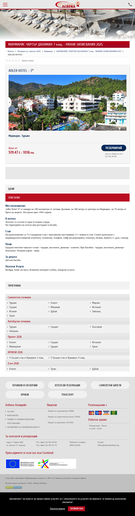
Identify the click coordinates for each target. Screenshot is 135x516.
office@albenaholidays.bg (108, 445)
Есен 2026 (13, 363)
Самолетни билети (110, 385)
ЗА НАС (11, 411)
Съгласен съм (76, 508)
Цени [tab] (11, 189)
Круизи (25, 394)
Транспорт (67, 394)
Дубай (54, 311)
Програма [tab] (14, 285)
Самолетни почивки (19, 297)
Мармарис (48, 51)
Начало (11, 51)
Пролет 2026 (15, 337)
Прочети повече (57, 508)
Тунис (12, 315)
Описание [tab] (14, 197)
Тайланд (96, 311)
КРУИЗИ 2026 (15, 352)
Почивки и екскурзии (24, 385)
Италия (13, 311)
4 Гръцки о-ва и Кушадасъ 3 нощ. (26, 357)
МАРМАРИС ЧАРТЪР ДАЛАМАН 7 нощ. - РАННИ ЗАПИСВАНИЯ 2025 (88, 51)
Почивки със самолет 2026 (29, 51)
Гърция (13, 307)
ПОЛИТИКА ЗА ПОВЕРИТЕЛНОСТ (23, 427)
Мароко (96, 302)
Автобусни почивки (19, 321)
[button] (123, 103)
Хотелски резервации (67, 385)
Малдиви (55, 307)
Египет (54, 302)
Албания (13, 331)
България (97, 326)
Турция (12, 302)
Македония (15, 346)
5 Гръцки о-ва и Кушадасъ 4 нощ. (68, 357)
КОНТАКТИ (12, 415)
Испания (96, 307)
